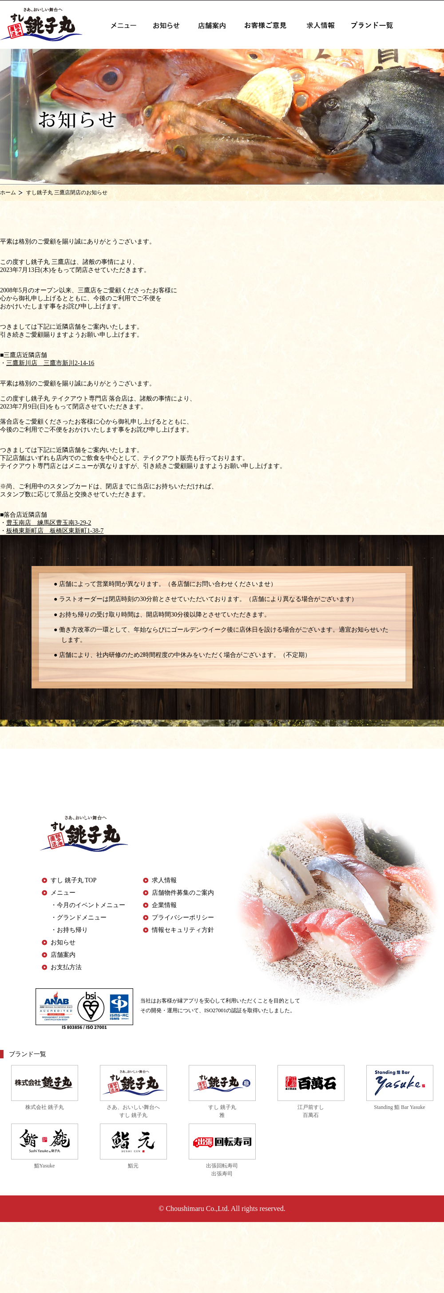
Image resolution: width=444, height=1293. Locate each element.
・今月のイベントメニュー (88, 905)
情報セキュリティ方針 (183, 930)
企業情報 (164, 905)
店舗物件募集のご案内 (183, 892)
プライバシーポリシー (183, 917)
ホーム (8, 192)
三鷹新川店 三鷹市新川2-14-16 (50, 363)
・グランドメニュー (79, 917)
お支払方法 (66, 967)
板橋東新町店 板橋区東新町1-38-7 (54, 530)
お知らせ (63, 942)
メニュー (63, 892)
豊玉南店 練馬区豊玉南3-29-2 (48, 522)
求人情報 (164, 880)
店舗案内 (63, 954)
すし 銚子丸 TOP (73, 880)
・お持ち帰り (69, 930)
